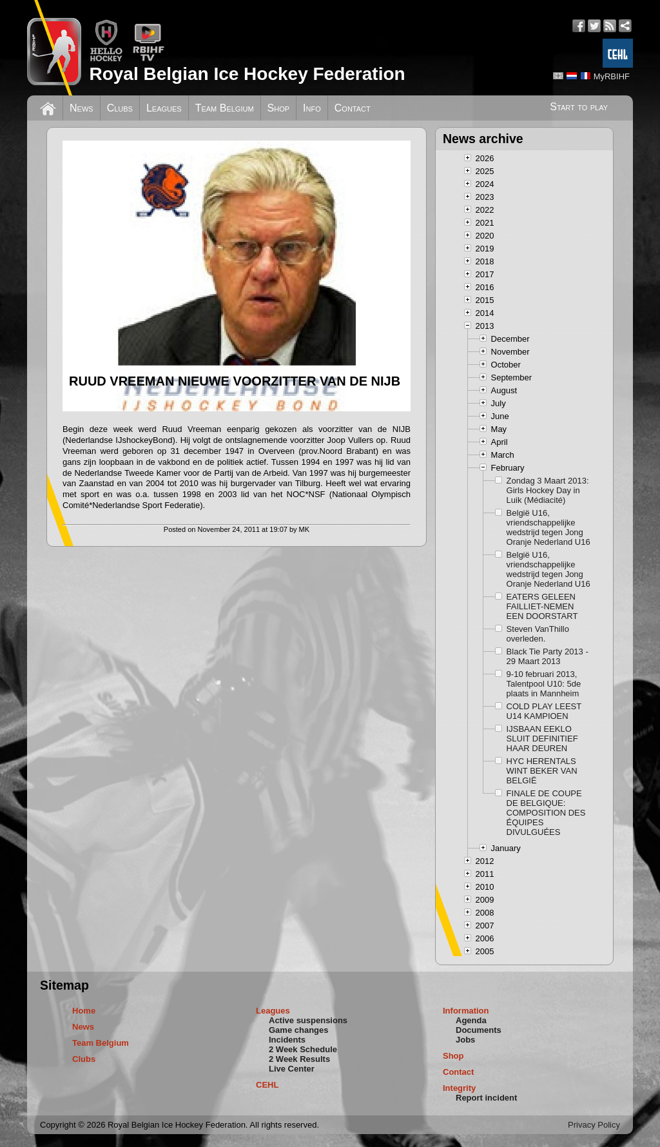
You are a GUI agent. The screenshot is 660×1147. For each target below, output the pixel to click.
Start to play (579, 106)
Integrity (459, 1088)
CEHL (267, 1085)
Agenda (471, 1020)
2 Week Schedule (303, 1049)
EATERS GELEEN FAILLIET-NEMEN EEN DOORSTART (542, 606)
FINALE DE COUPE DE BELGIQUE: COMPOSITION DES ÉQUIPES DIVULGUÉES (546, 813)
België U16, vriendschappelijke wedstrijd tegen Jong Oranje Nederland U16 (548, 527)
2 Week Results (299, 1059)
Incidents (287, 1039)
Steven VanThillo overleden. (538, 633)
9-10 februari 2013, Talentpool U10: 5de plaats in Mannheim (544, 683)
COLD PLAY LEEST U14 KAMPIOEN (544, 711)
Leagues (164, 108)
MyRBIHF (612, 76)
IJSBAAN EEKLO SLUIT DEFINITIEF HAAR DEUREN (542, 738)
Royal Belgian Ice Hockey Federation (247, 74)
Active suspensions (308, 1020)
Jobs (465, 1039)
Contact (353, 108)
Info (312, 108)
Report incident (486, 1098)
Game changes (299, 1030)
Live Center (292, 1068)
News (81, 108)
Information (466, 1010)
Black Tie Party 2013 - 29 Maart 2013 (547, 656)
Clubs (120, 108)
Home (83, 1010)
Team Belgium (224, 108)
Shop (278, 108)
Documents (478, 1030)
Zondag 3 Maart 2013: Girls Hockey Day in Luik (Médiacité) (548, 490)
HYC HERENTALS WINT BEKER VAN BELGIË (542, 770)
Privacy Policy (594, 1125)
